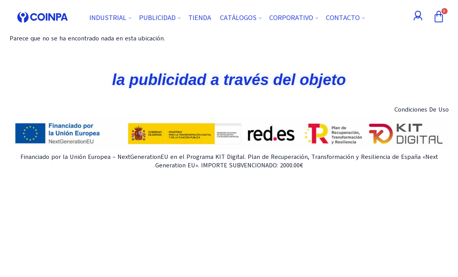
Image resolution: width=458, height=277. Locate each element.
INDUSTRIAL (111, 17)
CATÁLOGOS (241, 17)
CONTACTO (346, 17)
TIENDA (199, 17)
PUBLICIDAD (161, 17)
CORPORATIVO (294, 17)
